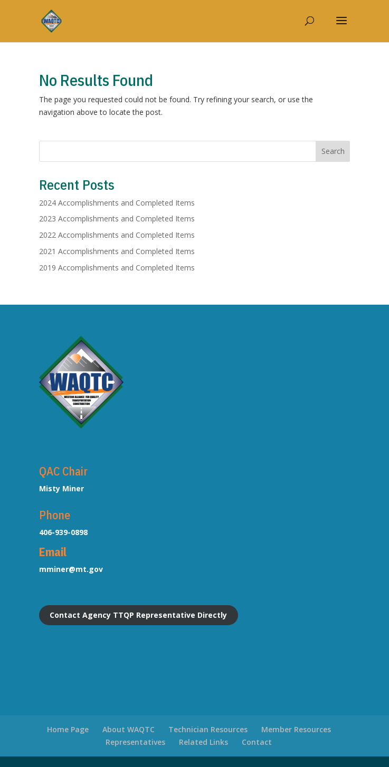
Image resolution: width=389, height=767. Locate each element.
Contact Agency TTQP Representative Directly (138, 615)
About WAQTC (128, 729)
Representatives (135, 742)
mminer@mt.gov (71, 569)
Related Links (203, 742)
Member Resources (296, 729)
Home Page (68, 729)
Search (333, 151)
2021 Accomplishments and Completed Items (117, 251)
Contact (257, 742)
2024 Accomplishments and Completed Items (117, 203)
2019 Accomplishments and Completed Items (117, 268)
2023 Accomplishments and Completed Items (117, 218)
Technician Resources (208, 729)
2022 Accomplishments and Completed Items (117, 235)
